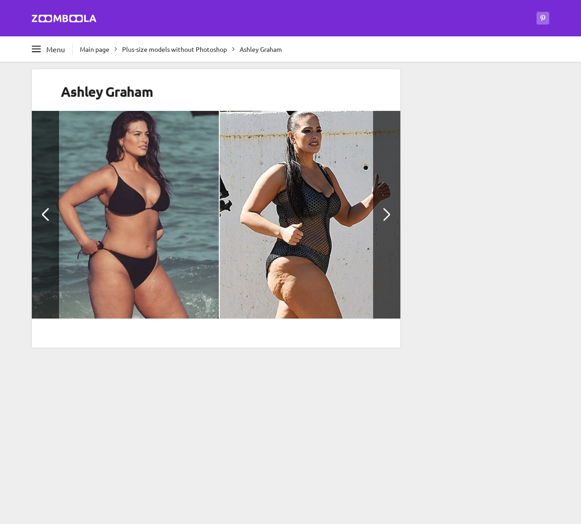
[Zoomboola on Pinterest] (543, 18)
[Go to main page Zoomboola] (64, 20)
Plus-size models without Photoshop (174, 49)
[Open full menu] (48, 49)
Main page (94, 49)
